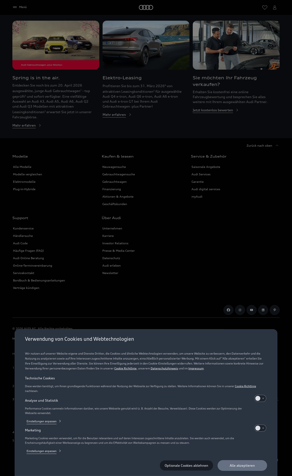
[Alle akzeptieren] (242, 465)
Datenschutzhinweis (164, 368)
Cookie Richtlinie (125, 368)
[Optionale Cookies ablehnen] (186, 465)
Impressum (196, 368)
